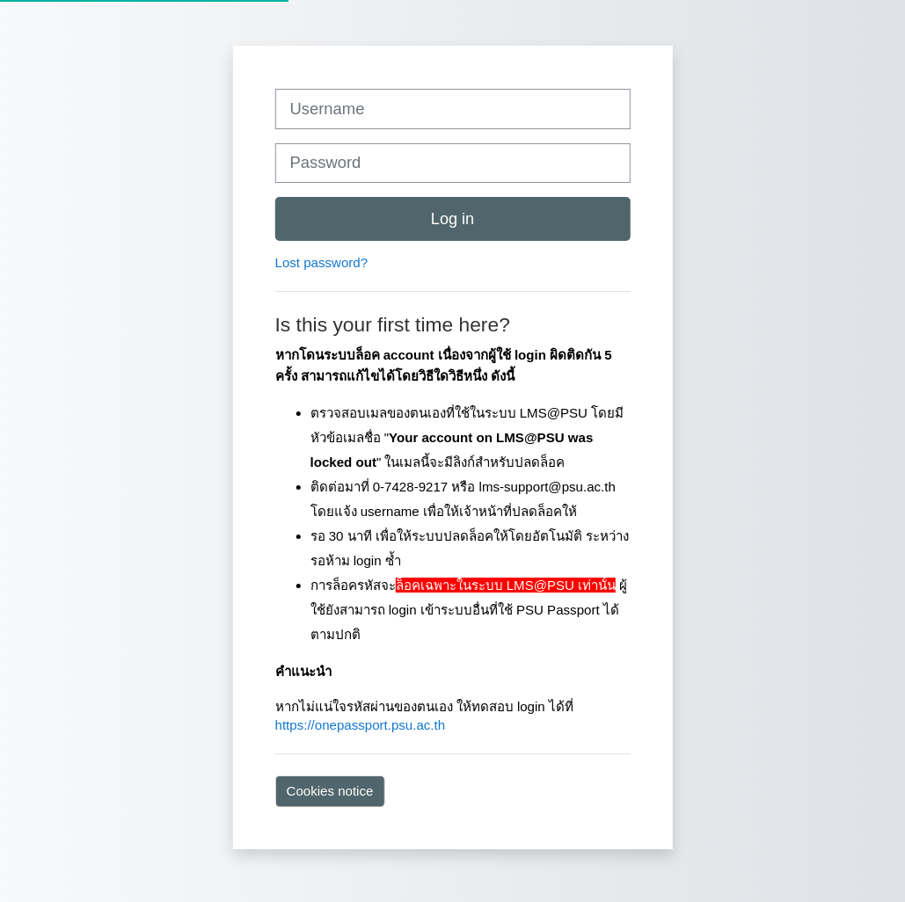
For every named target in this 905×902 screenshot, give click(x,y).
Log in (452, 219)
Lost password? (322, 262)
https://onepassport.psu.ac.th (360, 724)
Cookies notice (330, 790)
